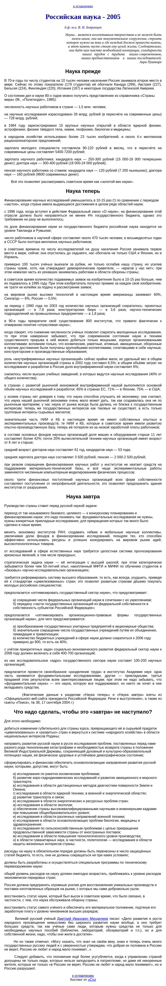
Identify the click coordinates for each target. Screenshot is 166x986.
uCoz (92, 979)
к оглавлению (83, 6)
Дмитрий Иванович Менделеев (82, 918)
